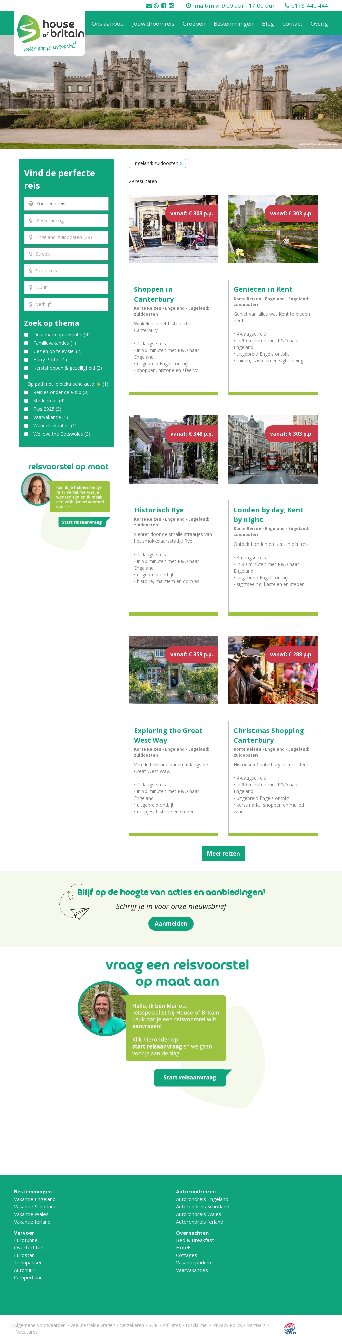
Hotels (184, 1247)
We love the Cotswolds (61, 434)
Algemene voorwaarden (40, 1325)
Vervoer (24, 1232)
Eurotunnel (26, 1240)
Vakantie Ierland (32, 1221)
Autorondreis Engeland (202, 1199)
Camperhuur (28, 1277)
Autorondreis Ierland (199, 1221)
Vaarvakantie (50, 417)
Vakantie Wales (31, 1214)
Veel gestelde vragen (92, 1325)
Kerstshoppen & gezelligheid (67, 368)
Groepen (194, 23)
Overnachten (192, 1232)
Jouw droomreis (153, 23)
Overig (319, 23)
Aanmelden (171, 923)
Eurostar (24, 1255)
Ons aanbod (108, 23)
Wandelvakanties (55, 425)
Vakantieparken (193, 1262)
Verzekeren (132, 1325)
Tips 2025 (47, 409)
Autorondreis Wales (198, 1214)
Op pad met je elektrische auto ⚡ (67, 384)
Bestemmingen (233, 23)
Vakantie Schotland (35, 1206)
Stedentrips (49, 400)
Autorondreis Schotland (202, 1206)
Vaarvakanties (192, 1270)
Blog (268, 23)
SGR (153, 1325)
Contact (292, 23)
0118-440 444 (309, 5)
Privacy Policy (227, 1325)
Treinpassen (28, 1262)
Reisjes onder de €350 (61, 392)
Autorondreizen (196, 1191)
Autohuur (24, 1270)
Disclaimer (197, 1325)
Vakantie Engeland (35, 1199)
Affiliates (171, 1325)
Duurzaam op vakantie (61, 334)
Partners (256, 1325)
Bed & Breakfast (195, 1240)
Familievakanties (54, 343)
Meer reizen (223, 853)
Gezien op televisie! (57, 351)
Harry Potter (50, 359)
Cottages (186, 1255)
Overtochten (28, 1247)
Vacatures (27, 1332)
